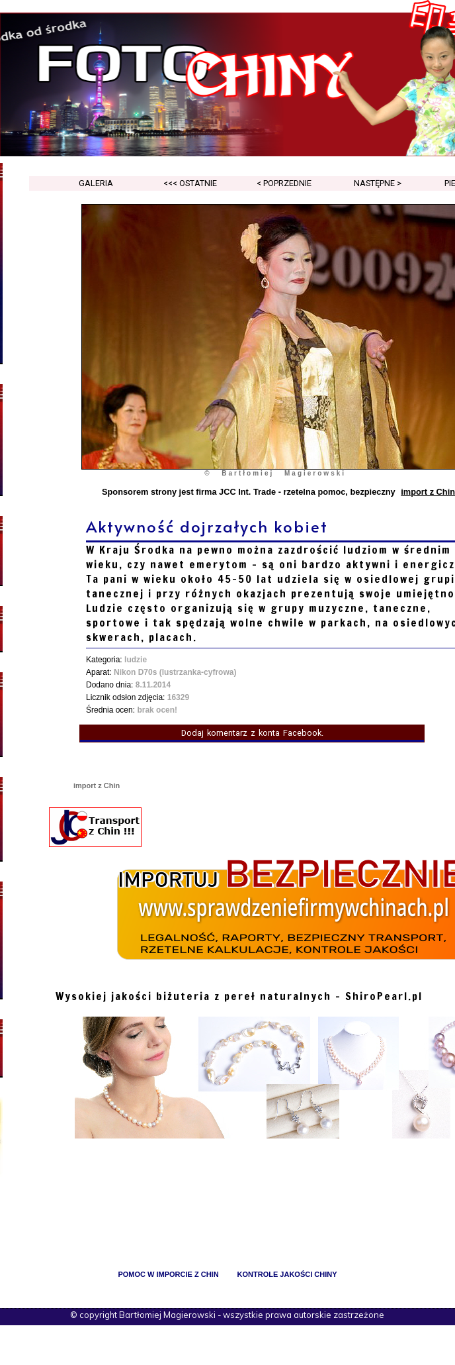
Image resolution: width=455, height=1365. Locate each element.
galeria (96, 183)
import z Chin (96, 785)
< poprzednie (284, 183)
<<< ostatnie (190, 183)
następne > (377, 183)
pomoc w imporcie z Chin (168, 1274)
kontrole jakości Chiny (287, 1274)
